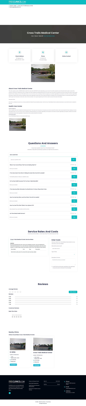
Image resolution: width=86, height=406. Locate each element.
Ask (73, 159)
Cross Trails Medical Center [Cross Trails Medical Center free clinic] (42, 352)
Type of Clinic (54, 251)
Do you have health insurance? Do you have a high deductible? (24, 181)
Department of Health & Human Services (34, 389)
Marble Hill (41, 36)
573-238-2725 (43, 58)
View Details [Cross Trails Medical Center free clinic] (37, 365)
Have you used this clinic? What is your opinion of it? (22, 205)
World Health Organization (34, 383)
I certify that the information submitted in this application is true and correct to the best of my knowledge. (64, 267)
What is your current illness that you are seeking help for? (23, 164)
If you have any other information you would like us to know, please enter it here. (28, 189)
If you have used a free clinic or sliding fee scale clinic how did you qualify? (27, 173)
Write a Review (73, 291)
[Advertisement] (43, 16)
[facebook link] (10, 393)
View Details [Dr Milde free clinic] (13, 364)
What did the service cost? (57, 245)
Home (32, 36)
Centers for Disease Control (34, 381)
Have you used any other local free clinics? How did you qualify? (24, 197)
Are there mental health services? (17, 213)
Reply (74, 168)
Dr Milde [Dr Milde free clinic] (12, 352)
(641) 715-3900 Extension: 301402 (27, 5)
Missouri (36, 36)
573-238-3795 (42, 59)
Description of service (56, 257)
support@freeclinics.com (16, 7)
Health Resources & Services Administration (34, 386)
